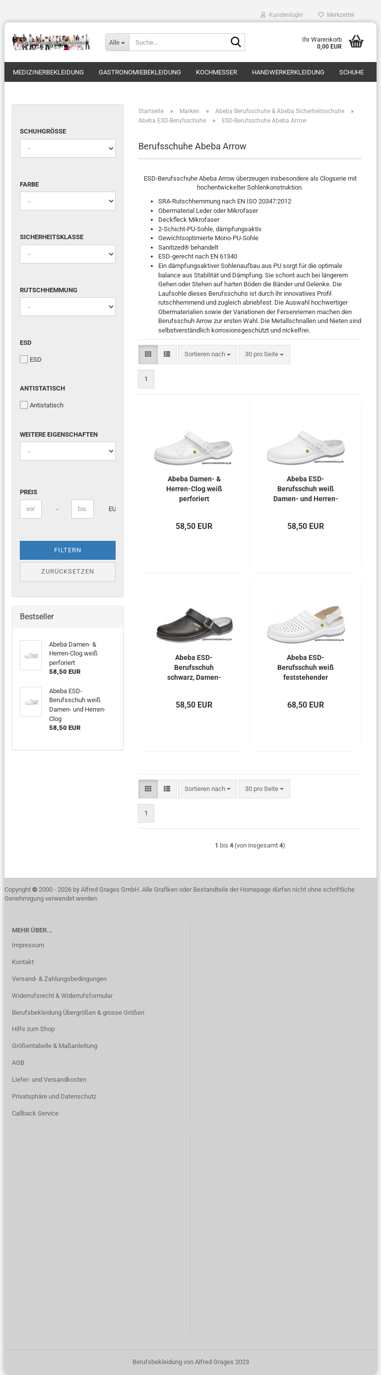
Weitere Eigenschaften (59, 434)
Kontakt (23, 962)
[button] (148, 354)
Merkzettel (336, 14)
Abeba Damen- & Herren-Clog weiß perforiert (194, 489)
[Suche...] (117, 42)
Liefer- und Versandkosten (49, 1079)
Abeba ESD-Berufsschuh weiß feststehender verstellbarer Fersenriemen (305, 668)
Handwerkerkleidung (288, 72)
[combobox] (207, 354)
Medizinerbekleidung (48, 72)
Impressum (28, 945)
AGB (18, 1062)
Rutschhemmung (48, 290)
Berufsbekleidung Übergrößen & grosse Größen (78, 1012)
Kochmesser (216, 72)
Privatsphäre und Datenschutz (54, 1096)
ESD (25, 342)
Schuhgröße (43, 131)
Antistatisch (42, 388)
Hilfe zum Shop (33, 1029)
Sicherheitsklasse (51, 237)
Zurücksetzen (67, 571)
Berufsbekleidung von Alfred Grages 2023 (190, 1362)
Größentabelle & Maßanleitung (54, 1045)
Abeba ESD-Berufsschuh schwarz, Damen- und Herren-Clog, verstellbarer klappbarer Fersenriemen (194, 668)
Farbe (29, 184)
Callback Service (35, 1113)
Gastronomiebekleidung (140, 72)
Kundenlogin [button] (281, 14)
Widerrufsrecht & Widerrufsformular (62, 995)
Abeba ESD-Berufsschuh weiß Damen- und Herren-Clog (305, 489)
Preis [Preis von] (28, 492)
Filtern (67, 550)
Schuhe (351, 72)
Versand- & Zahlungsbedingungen (59, 978)
